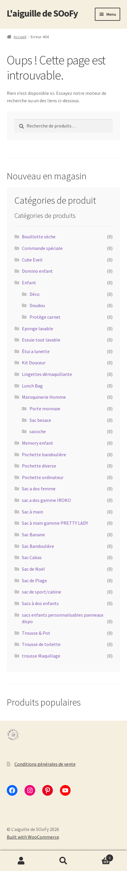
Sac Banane (33, 534)
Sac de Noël (33, 569)
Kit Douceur (33, 363)
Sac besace (40, 420)
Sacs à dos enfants (40, 603)
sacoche (38, 431)
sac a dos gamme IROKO (46, 500)
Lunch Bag (32, 386)
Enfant (29, 282)
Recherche (63, 861)
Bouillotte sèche (39, 237)
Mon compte (21, 861)
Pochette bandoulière (44, 454)
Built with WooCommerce (33, 837)
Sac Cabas (32, 557)
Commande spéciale (42, 248)
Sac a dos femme (39, 489)
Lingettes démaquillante (47, 374)
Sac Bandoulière (38, 546)
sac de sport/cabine (41, 592)
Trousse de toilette (41, 644)
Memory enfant (37, 443)
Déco (35, 294)
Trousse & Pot (36, 633)
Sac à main (32, 512)
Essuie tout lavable (41, 340)
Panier (99, 856)
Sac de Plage (34, 580)
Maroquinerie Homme (44, 397)
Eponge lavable (37, 328)
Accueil (20, 36)
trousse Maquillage (41, 656)
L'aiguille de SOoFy (42, 13)
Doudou (37, 305)
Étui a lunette (36, 351)
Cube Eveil (32, 260)
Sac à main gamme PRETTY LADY (55, 523)
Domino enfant (37, 271)
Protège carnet (45, 317)
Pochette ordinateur (43, 477)
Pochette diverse (39, 466)
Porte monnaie (45, 408)
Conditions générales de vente (45, 764)
